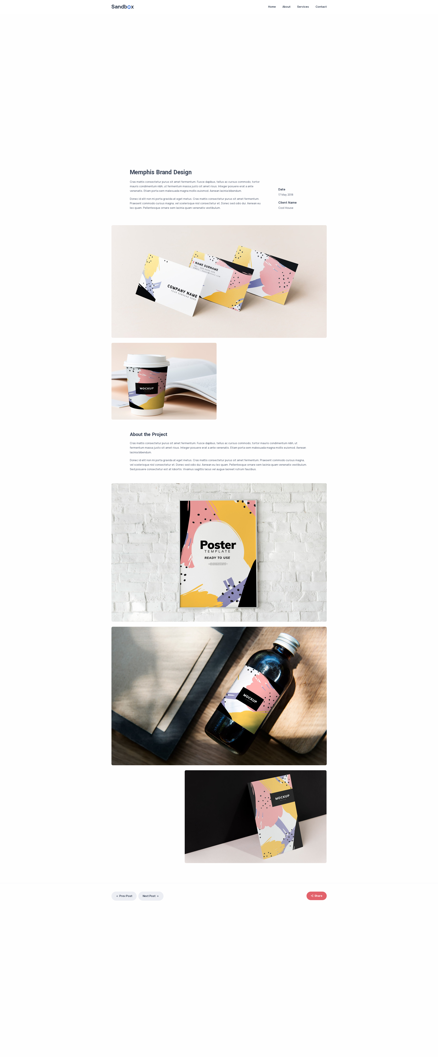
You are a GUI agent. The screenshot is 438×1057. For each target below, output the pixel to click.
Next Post (151, 896)
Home (272, 7)
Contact (321, 7)
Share (316, 896)
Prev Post (124, 896)
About (286, 7)
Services (303, 7)
